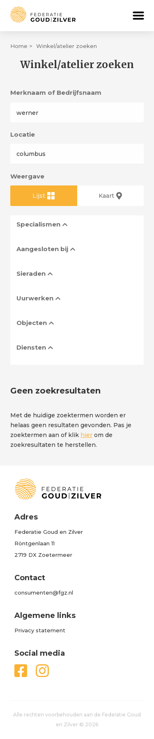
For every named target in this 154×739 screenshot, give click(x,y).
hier (86, 435)
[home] (38, 15)
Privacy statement (39, 630)
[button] (138, 15)
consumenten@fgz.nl (43, 592)
